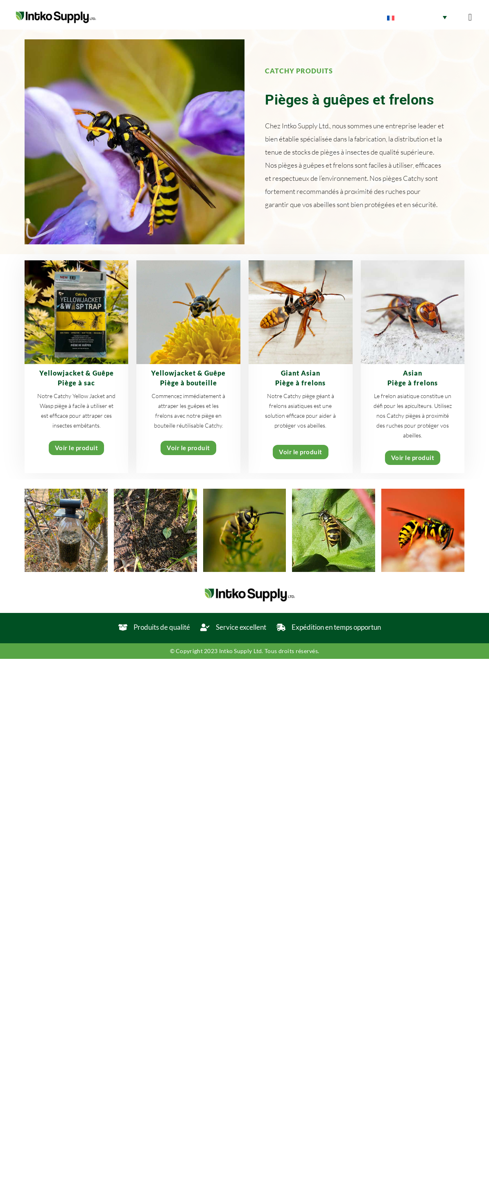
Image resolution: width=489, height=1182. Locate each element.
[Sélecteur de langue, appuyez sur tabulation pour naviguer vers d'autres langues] (417, 17)
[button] (470, 17)
